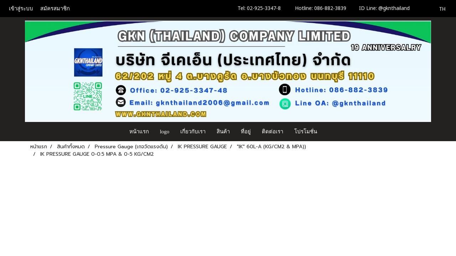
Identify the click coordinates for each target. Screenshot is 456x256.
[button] (329, 131)
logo (165, 131)
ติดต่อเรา (272, 131)
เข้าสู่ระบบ (21, 8)
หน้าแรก (139, 131)
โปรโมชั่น (305, 131)
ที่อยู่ (246, 131)
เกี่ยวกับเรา (193, 131)
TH (438, 8)
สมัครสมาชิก (55, 8)
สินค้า (223, 131)
